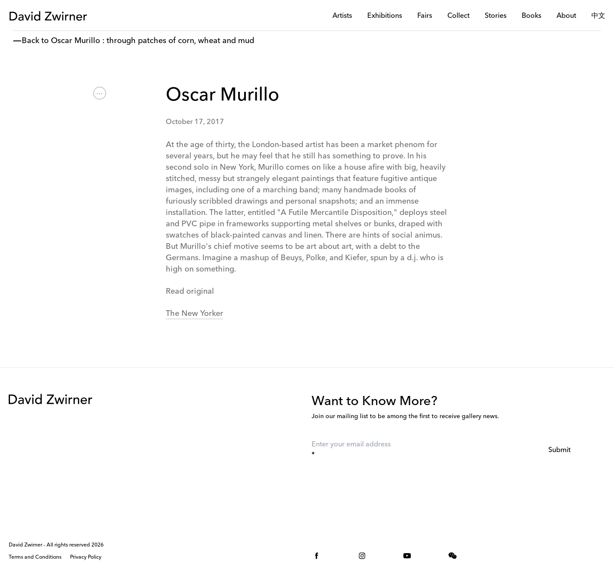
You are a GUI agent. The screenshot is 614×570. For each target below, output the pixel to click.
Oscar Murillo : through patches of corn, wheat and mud (152, 41)
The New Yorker (194, 314)
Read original (190, 291)
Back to (35, 41)
